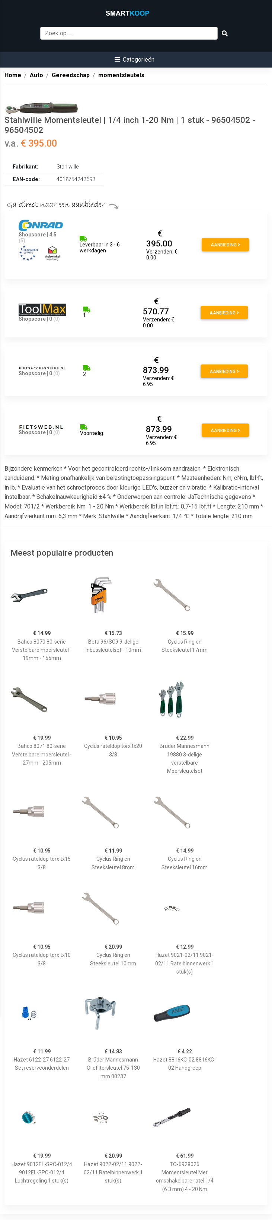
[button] (134, 59)
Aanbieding (225, 245)
